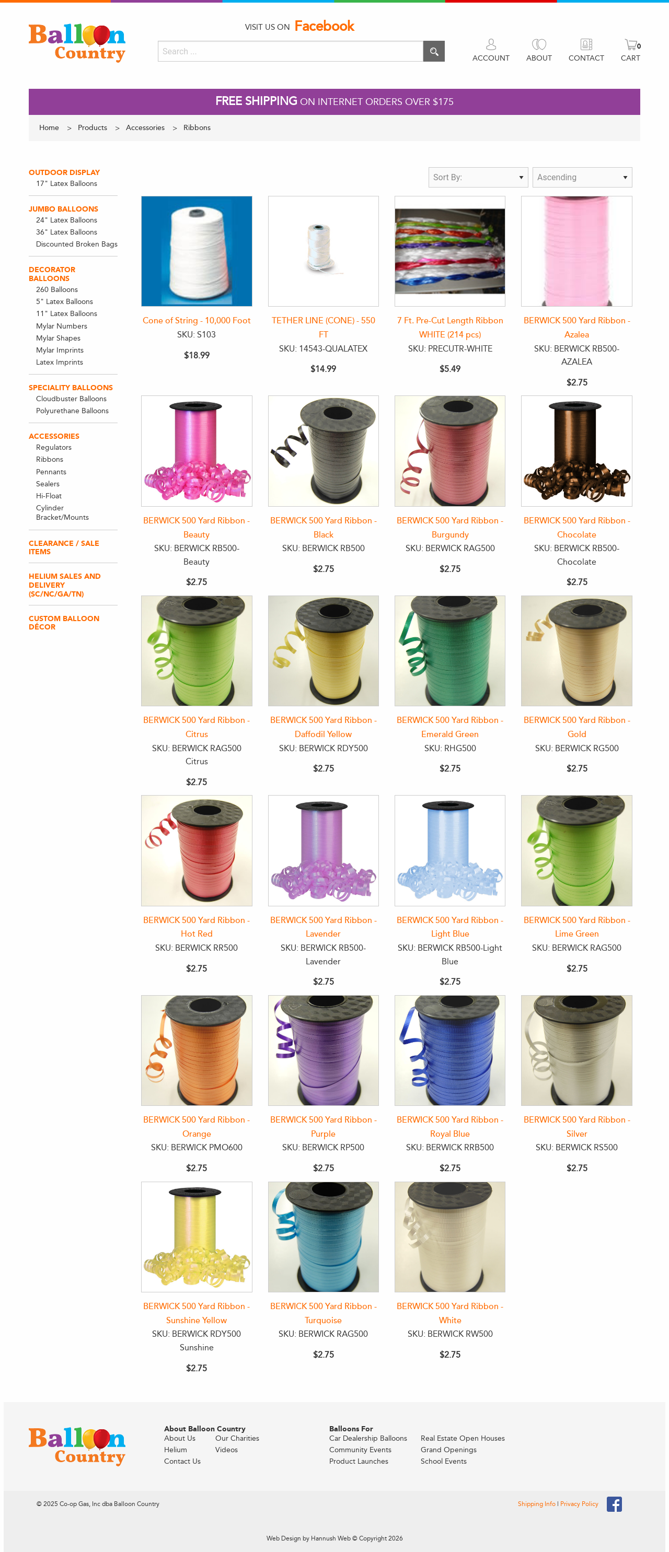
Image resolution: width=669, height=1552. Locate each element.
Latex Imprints (59, 362)
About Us (179, 1438)
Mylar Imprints (60, 350)
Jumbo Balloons (63, 209)
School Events (444, 1461)
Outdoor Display (64, 172)
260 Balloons (57, 289)
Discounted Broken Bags (77, 244)
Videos (226, 1449)
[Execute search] (434, 51)
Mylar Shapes (58, 338)
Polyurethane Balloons (72, 410)
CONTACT (586, 58)
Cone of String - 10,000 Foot (197, 321)
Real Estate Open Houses (463, 1438)
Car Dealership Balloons (368, 1438)
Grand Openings (449, 1449)
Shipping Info (537, 1504)
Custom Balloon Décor (64, 623)
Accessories (54, 436)
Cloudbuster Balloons (71, 398)
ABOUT (539, 58)
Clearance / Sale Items (64, 548)
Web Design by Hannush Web (309, 1538)
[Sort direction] (582, 177)
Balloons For (351, 1429)
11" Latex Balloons (66, 313)
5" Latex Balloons (64, 301)
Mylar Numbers (61, 326)
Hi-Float (49, 496)
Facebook (324, 26)
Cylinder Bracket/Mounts (62, 513)
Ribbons (49, 459)
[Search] (290, 51)
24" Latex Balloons (66, 220)
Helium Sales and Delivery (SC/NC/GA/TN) (65, 585)
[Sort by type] (478, 177)
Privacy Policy (579, 1504)
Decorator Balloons (52, 274)
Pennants (51, 472)
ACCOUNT (491, 58)
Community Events (360, 1449)
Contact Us (182, 1461)
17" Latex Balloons (66, 183)
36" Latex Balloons (66, 232)
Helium (175, 1449)
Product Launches (358, 1461)
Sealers (48, 484)
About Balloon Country (205, 1429)
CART (630, 58)
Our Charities (237, 1438)
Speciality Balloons (71, 387)
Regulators (54, 447)
